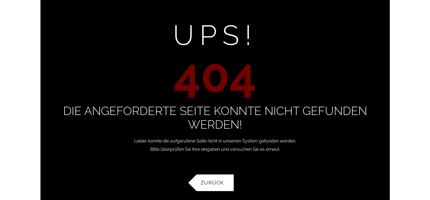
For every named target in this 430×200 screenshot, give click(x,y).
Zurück (212, 183)
